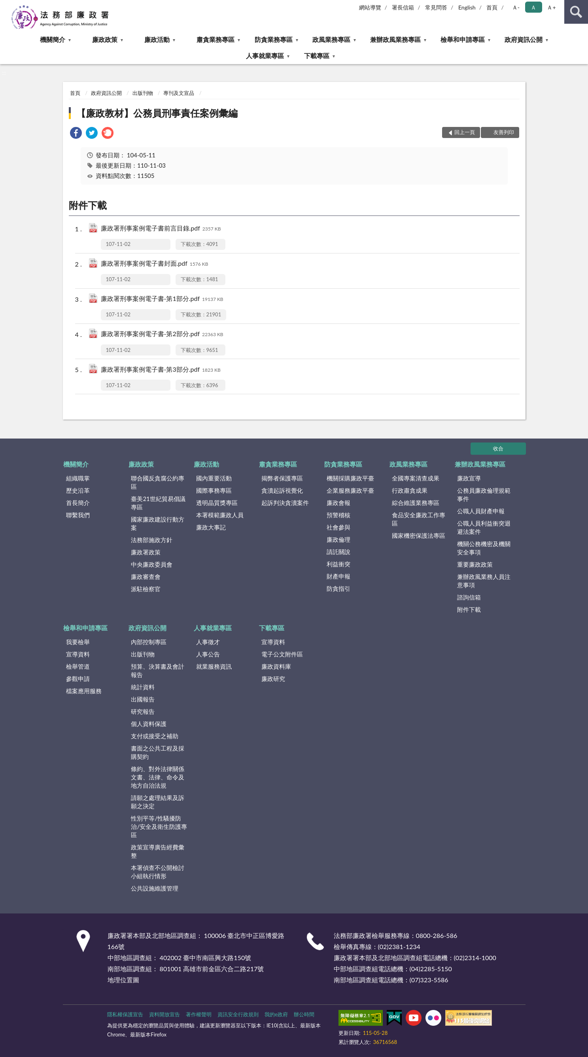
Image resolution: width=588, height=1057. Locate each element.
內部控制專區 (148, 641)
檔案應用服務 (84, 690)
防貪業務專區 (274, 39)
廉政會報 (338, 502)
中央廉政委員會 (151, 564)
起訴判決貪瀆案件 (285, 502)
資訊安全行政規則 (238, 1014)
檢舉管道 (78, 666)
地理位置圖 (123, 979)
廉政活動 (157, 39)
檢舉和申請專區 (463, 39)
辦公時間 (304, 1014)
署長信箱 (403, 7)
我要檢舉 (78, 641)
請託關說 (338, 551)
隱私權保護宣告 (125, 1014)
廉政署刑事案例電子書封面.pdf (154, 264)
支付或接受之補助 (154, 735)
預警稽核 (338, 514)
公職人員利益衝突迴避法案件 (483, 527)
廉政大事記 (211, 527)
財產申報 (338, 576)
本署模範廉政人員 (220, 514)
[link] (76, 134)
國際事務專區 (214, 490)
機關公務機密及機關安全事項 (483, 548)
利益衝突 (338, 563)
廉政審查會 (146, 576)
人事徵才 (208, 641)
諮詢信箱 (469, 597)
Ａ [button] (533, 7)
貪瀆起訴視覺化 (282, 490)
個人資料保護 (148, 723)
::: (6, 6)
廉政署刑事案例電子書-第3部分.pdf (161, 369)
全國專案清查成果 (415, 478)
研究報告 (143, 711)
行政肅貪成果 (409, 490)
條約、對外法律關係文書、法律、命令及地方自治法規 (157, 777)
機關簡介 (52, 39)
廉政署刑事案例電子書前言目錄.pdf (161, 228)
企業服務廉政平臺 (350, 490)
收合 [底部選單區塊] (498, 448)
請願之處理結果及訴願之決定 (157, 801)
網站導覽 (370, 7)
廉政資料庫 (276, 666)
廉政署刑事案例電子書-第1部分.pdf (162, 299)
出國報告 (143, 699)
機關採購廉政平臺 (350, 478)
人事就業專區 (265, 55)
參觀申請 (78, 678)
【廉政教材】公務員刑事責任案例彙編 (157, 113)
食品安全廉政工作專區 (418, 519)
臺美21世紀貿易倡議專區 (158, 503)
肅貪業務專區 (215, 39)
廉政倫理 (338, 539)
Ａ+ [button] (551, 7)
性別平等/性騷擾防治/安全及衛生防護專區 (159, 826)
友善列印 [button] (503, 132)
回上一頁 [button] (464, 132)
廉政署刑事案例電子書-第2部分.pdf (162, 334)
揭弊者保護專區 (282, 478)
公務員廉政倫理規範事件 (483, 494)
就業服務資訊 (214, 666)
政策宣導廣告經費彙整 (157, 851)
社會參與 (338, 527)
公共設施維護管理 (154, 888)
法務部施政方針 (151, 539)
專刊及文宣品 (178, 93)
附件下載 (469, 609)
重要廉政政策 (475, 564)
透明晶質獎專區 (217, 502)
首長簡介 (78, 502)
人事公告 (208, 654)
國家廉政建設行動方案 (157, 523)
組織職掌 (78, 478)
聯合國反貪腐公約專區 (157, 482)
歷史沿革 (78, 490)
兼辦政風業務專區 (395, 39)
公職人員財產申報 (481, 510)
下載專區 (316, 55)
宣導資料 (78, 654)
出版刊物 (142, 93)
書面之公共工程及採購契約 (157, 752)
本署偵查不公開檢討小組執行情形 (157, 871)
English (467, 7)
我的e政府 (276, 1014)
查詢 (576, 12)
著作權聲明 (199, 1014)
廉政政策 (104, 39)
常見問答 (436, 7)
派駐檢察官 (146, 588)
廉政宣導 (469, 478)
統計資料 (143, 686)
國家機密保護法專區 (418, 535)
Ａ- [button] (516, 7)
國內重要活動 (214, 478)
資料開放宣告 (164, 1014)
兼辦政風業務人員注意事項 (483, 580)
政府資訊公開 (524, 39)
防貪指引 (338, 588)
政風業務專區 (331, 39)
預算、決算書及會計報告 (157, 670)
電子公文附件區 (282, 654)
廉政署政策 (146, 552)
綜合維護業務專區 (415, 502)
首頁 (491, 7)
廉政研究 (273, 678)
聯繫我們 (78, 514)
